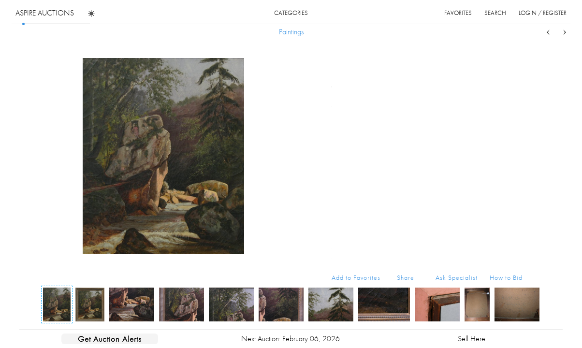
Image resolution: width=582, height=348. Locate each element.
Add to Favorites (356, 277)
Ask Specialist (457, 277)
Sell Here (471, 339)
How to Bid (506, 277)
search (495, 13)
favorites (458, 13)
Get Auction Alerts (110, 339)
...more (515, 86)
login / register (543, 13)
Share (405, 277)
